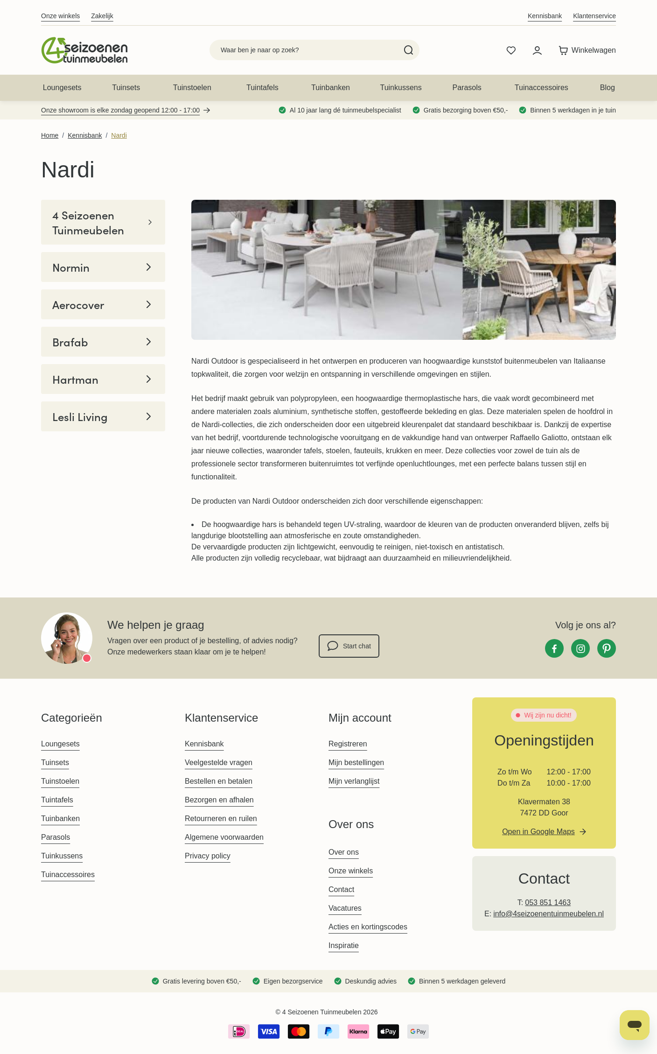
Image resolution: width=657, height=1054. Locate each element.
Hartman (103, 379)
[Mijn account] (537, 50)
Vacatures (345, 908)
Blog (607, 87)
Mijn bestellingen (356, 762)
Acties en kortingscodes (367, 927)
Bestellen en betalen (218, 781)
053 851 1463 (548, 902)
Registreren (347, 744)
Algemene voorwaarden (224, 837)
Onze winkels (60, 16)
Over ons (343, 852)
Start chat (349, 646)
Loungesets (62, 87)
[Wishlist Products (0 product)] (511, 50)
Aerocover (103, 304)
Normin (103, 267)
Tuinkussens (400, 87)
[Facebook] (554, 648)
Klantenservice (594, 16)
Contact (341, 889)
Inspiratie (343, 945)
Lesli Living (103, 416)
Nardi (118, 135)
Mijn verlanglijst (353, 781)
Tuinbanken (330, 87)
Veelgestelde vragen (218, 762)
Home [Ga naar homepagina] (49, 135)
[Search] (408, 50)
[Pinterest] (606, 648)
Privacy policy (208, 856)
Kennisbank (545, 16)
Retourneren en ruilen (221, 818)
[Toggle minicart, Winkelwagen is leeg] (585, 50)
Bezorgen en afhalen (219, 800)
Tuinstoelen (192, 87)
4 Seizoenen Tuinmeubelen (103, 222)
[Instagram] (580, 648)
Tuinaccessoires (541, 87)
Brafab (103, 341)
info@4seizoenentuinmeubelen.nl (548, 914)
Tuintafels (262, 87)
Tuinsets (126, 87)
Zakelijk (102, 16)
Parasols (467, 87)
